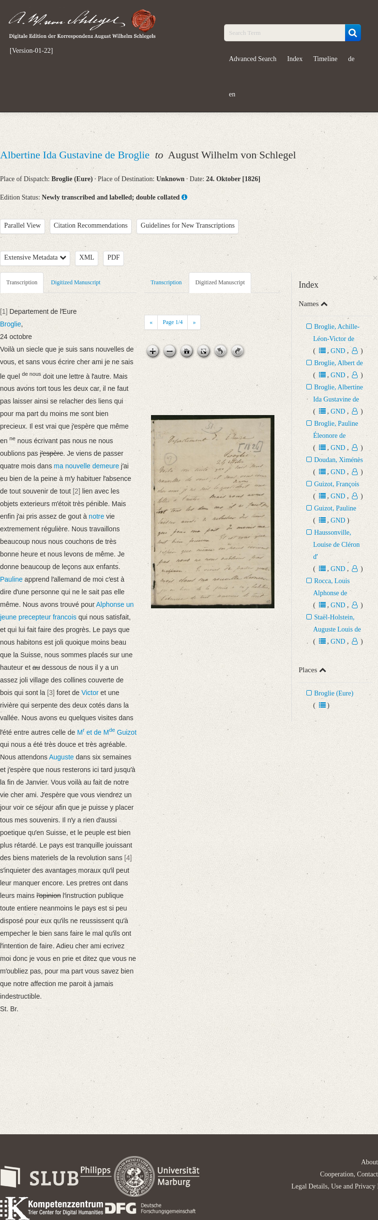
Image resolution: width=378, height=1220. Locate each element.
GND (338, 351)
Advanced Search (252, 58)
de (351, 58)
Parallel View (22, 225)
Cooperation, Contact (349, 1174)
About (369, 1162)
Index (294, 58)
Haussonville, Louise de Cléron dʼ (336, 544)
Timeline (325, 58)
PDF (113, 257)
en (232, 94)
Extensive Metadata (35, 257)
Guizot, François (336, 484)
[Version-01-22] (31, 50)
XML (86, 257)
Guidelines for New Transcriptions (188, 225)
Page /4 (172, 322)
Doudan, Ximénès (338, 459)
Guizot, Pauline (335, 508)
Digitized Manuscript (75, 282)
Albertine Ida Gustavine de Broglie (76, 155)
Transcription (21, 282)
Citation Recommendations (91, 225)
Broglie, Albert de (338, 363)
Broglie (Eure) (333, 693)
